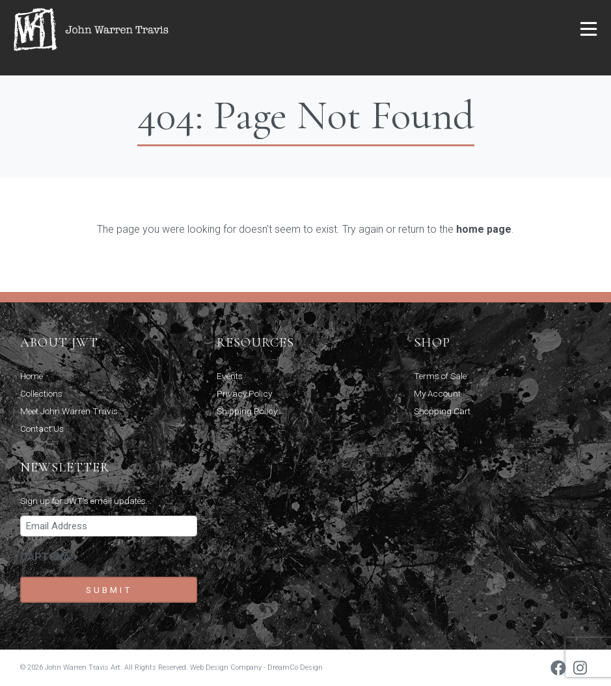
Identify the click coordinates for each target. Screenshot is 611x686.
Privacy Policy (244, 393)
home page (483, 229)
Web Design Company (226, 667)
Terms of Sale (440, 376)
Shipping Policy (247, 411)
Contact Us (42, 428)
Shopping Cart (442, 411)
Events (230, 376)
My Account (437, 393)
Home (31, 376)
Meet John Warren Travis (69, 411)
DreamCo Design (295, 667)
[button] (589, 29)
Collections (41, 393)
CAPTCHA (45, 557)
